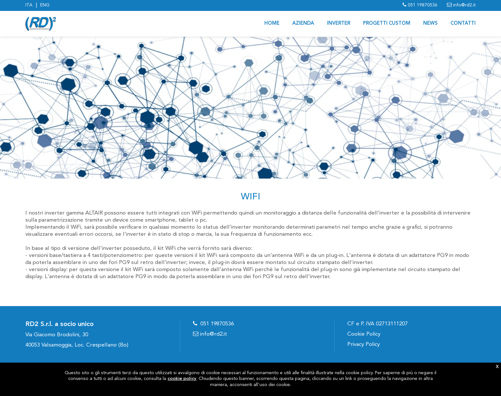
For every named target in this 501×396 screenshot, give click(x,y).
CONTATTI (463, 23)
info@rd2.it (210, 334)
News (430, 23)
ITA (28, 5)
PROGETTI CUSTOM (386, 23)
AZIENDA (303, 23)
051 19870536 (217, 324)
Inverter (338, 23)
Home (271, 23)
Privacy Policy (363, 344)
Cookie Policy (363, 334)
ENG (45, 5)
